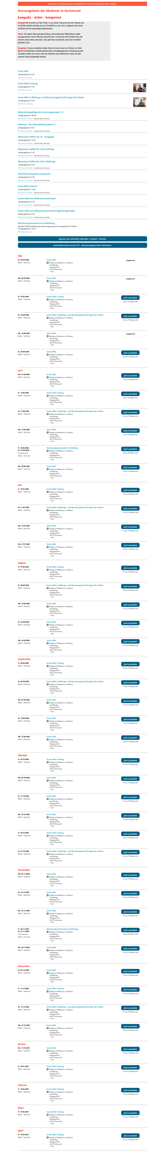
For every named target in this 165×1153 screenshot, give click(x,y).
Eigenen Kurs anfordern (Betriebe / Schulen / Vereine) (82, 239)
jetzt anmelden (130, 298)
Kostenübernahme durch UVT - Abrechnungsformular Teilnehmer (82, 245)
